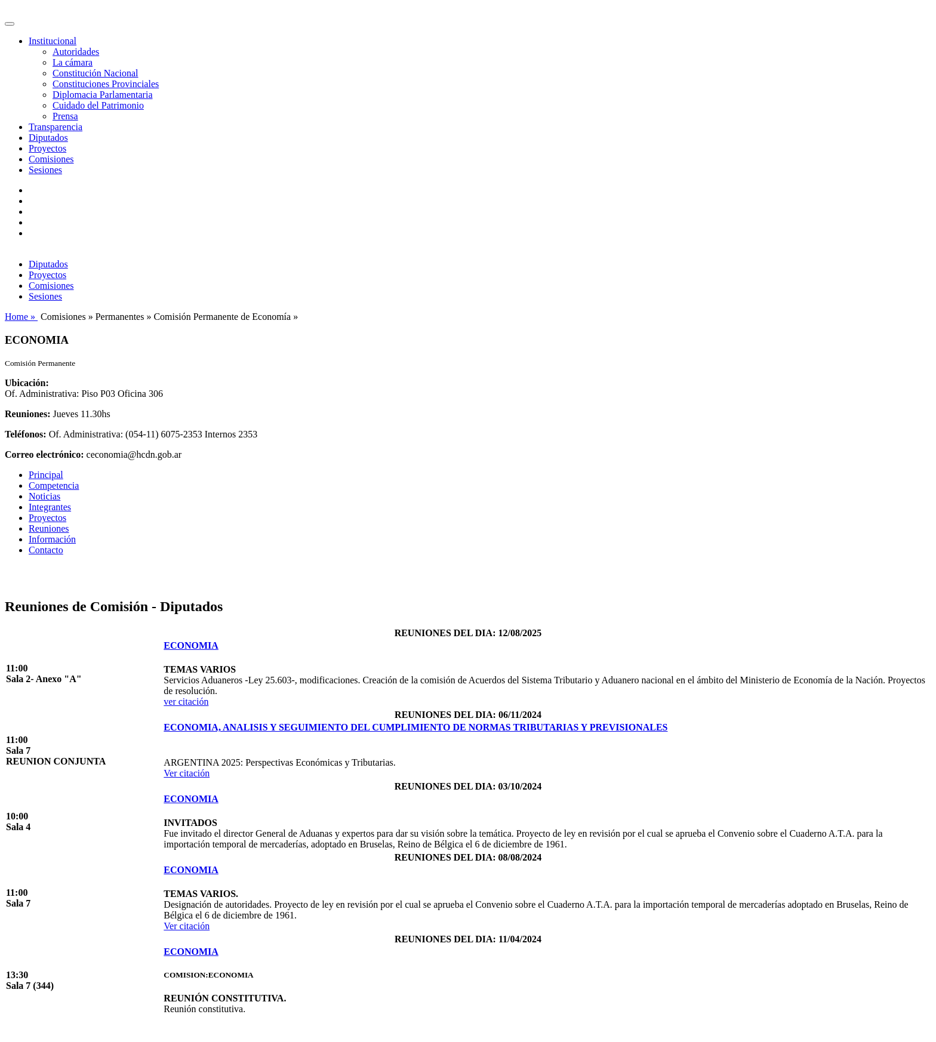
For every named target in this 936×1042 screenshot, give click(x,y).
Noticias (44, 496)
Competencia (54, 485)
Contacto (46, 550)
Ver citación (187, 773)
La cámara (73, 62)
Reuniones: (27, 414)
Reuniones (49, 528)
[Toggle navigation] (9, 24)
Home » (21, 317)
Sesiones (45, 170)
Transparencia (55, 127)
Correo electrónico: (44, 454)
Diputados (48, 137)
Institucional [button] (52, 41)
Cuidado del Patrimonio (98, 105)
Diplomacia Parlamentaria (102, 95)
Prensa (65, 116)
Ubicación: (27, 383)
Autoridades (76, 52)
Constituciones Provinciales (106, 84)
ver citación (186, 701)
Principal (46, 475)
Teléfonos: (26, 434)
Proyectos (47, 148)
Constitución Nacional (95, 73)
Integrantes (50, 507)
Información (52, 539)
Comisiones (51, 159)
